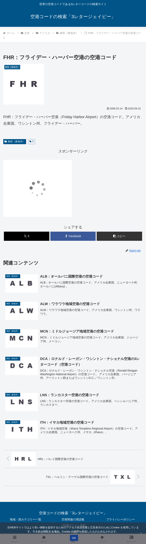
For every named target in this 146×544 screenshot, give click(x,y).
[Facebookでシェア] (73, 236)
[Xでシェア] (26, 236)
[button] (119, 236)
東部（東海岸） (14, 141)
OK (74, 538)
